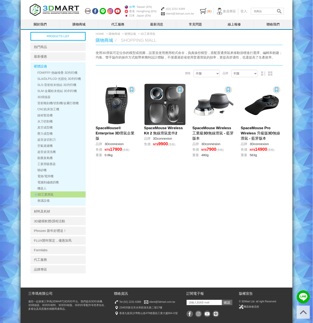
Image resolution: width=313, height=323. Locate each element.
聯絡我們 (273, 24)
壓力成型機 (45, 133)
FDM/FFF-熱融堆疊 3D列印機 (57, 72)
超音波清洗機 (46, 152)
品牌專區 (40, 269)
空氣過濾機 (45, 145)
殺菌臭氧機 (45, 158)
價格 (188, 73)
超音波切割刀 (46, 139)
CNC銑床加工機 (48, 109)
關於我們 (40, 24)
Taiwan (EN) (144, 6)
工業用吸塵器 (46, 164)
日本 (130, 15)
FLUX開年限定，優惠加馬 (53, 240)
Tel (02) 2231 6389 (127, 302)
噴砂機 (42, 170)
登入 (243, 11)
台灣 (130, 7)
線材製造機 (45, 115)
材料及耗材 (42, 211)
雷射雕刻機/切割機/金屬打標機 (58, 103)
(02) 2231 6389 (173, 9)
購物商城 (78, 24)
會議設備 (43, 200)
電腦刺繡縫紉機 (48, 182)
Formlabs (41, 250)
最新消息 (156, 24)
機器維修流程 (249, 307)
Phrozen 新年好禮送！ (50, 231)
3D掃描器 (43, 97)
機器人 (42, 188)
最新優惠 (40, 56)
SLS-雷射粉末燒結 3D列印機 (56, 85)
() (205, 11)
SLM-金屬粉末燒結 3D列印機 (57, 91)
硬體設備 (40, 66)
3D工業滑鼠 (45, 194)
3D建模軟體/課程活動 (49, 221)
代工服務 (117, 24)
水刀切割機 (45, 121)
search (279, 11)
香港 (130, 11)
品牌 (225, 73)
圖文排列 (263, 73)
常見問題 (195, 24)
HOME (100, 33)
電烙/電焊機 (45, 176)
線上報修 (234, 24)
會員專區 (226, 11)
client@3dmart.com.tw (177, 14)
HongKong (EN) (146, 11)
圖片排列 (270, 73)
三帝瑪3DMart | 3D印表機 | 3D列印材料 (54, 9)
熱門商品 (40, 47)
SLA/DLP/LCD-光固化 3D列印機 (59, 78)
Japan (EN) (144, 15)
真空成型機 (45, 127)
